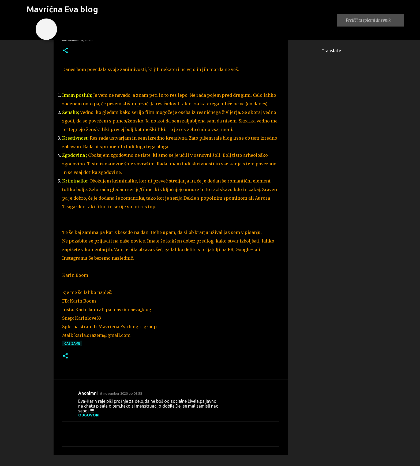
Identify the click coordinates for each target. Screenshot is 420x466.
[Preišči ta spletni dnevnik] (374, 20)
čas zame (72, 343)
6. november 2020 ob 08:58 (121, 393)
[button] (65, 50)
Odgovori (88, 415)
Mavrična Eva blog (62, 9)
